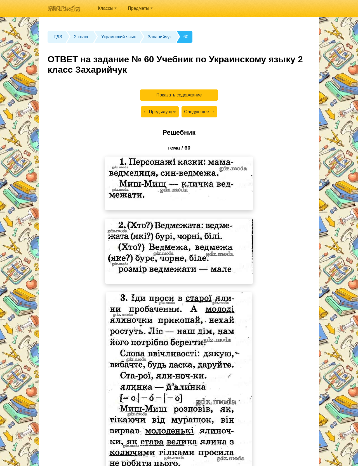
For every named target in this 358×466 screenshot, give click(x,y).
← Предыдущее (159, 111)
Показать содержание (179, 95)
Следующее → (199, 111)
